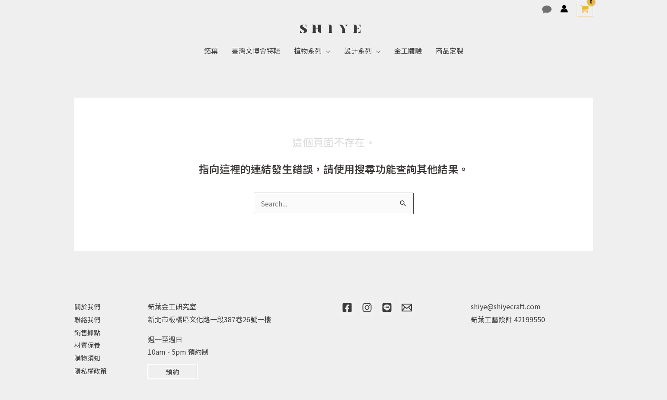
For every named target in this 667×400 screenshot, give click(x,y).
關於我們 (88, 306)
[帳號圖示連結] (564, 9)
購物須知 (88, 357)
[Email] (406, 307)
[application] (326, 50)
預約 (172, 371)
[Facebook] (347, 307)
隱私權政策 (91, 370)
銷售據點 (88, 332)
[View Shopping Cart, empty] (585, 8)
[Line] (387, 307)
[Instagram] (367, 307)
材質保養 (88, 345)
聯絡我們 (88, 319)
